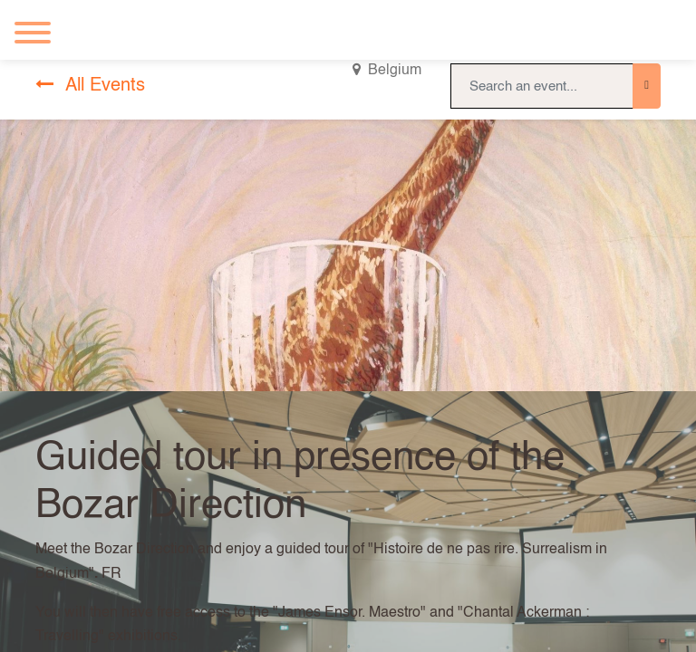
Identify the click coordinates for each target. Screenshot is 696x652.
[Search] (647, 86)
